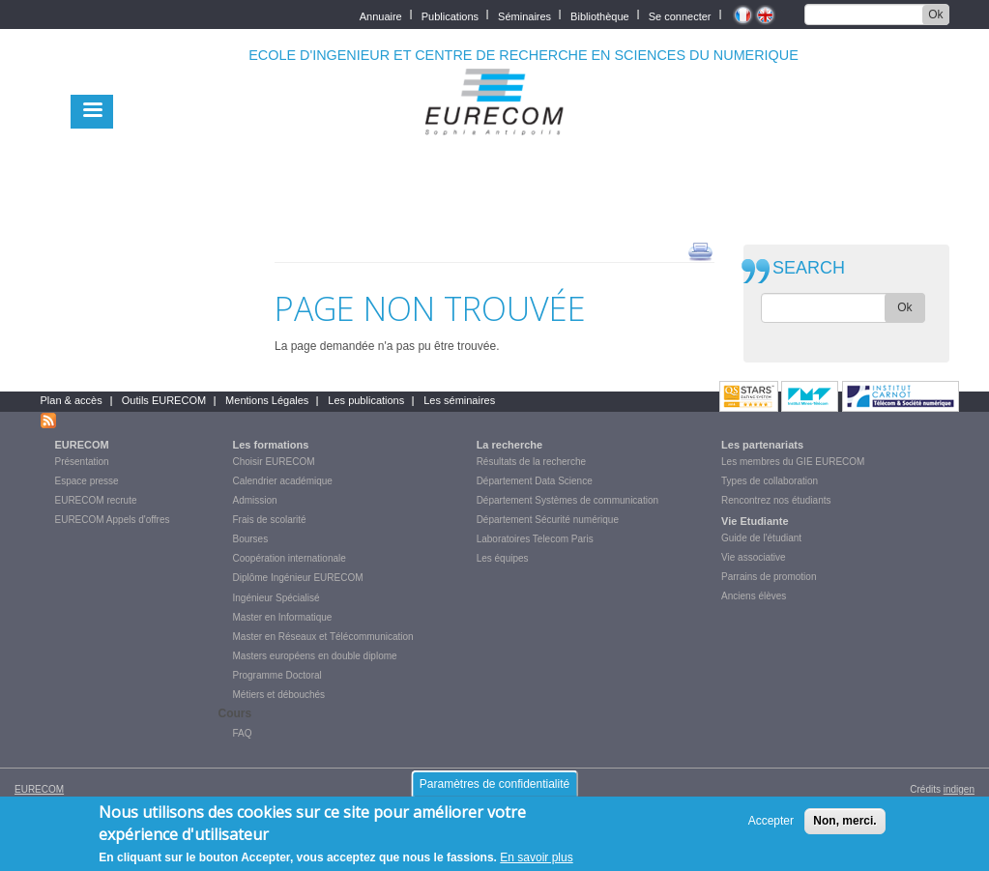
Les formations (271, 444)
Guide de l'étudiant (761, 538)
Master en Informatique (283, 617)
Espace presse (87, 481)
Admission (255, 500)
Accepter (771, 829)
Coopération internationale (289, 558)
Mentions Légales (266, 400)
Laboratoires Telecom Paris (535, 539)
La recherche (509, 444)
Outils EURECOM (164, 400)
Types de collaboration (769, 481)
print (700, 250)
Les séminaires (459, 400)
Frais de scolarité (269, 519)
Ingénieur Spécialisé (276, 598)
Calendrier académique (283, 481)
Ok (935, 14)
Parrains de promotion (768, 576)
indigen (959, 789)
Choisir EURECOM (274, 461)
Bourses (251, 539)
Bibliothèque (599, 15)
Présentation (82, 461)
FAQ (242, 733)
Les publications (366, 400)
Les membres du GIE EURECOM (792, 461)
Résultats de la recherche (531, 461)
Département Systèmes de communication (567, 500)
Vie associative (753, 557)
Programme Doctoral (277, 675)
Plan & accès (71, 400)
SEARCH (808, 268)
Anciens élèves (753, 596)
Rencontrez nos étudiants (775, 500)
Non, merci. (844, 829)
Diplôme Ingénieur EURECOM (298, 577)
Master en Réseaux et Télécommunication (323, 636)
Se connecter (680, 15)
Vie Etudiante (754, 521)
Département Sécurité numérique (548, 519)
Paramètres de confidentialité (494, 792)
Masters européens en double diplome (315, 656)
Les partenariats (762, 444)
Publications (450, 15)
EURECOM (82, 444)
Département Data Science (535, 481)
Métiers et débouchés (279, 694)
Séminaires (524, 15)
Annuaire (381, 15)
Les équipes (503, 558)
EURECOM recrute (96, 500)
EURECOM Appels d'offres (112, 519)
